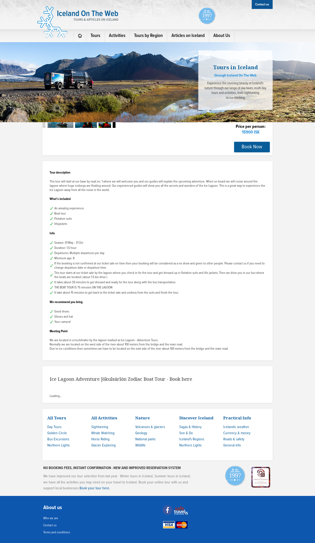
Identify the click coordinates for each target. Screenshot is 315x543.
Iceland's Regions (191, 439)
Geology (141, 433)
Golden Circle (57, 433)
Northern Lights (58, 445)
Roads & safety (233, 439)
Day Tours (54, 427)
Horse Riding (100, 439)
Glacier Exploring (103, 445)
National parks (145, 439)
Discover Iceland (196, 418)
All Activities (104, 418)
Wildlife (140, 445)
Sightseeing (99, 427)
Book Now (252, 146)
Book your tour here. (95, 488)
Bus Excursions (58, 439)
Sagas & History (190, 427)
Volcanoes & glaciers (150, 427)
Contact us (49, 525)
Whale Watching (103, 433)
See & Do (186, 433)
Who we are (50, 518)
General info (232, 445)
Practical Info (237, 418)
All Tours (56, 418)
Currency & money (237, 433)
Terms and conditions (56, 532)
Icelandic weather (236, 427)
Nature (142, 418)
